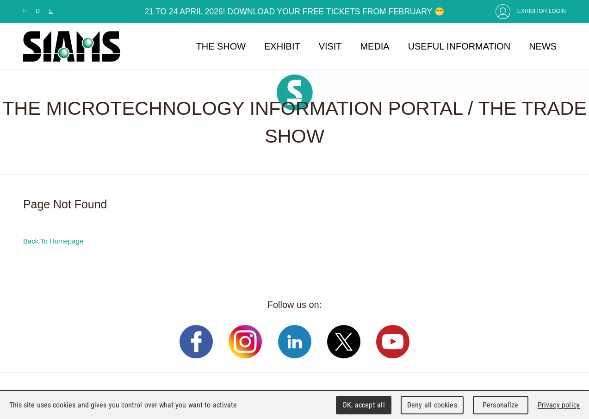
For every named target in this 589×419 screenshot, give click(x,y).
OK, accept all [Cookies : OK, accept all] (363, 404)
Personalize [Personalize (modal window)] (500, 404)
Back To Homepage (53, 241)
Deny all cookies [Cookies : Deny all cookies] (432, 404)
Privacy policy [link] (559, 404)
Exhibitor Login (541, 11)
